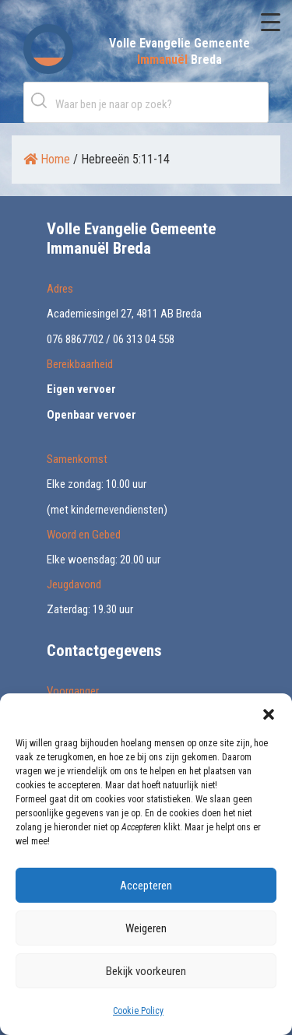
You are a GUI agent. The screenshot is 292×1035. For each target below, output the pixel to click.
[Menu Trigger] (270, 21)
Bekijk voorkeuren (146, 971)
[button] (268, 713)
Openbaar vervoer (91, 415)
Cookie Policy (138, 1010)
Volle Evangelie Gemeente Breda (179, 51)
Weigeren (146, 928)
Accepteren (146, 886)
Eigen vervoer (81, 389)
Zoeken (42, 100)
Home (46, 159)
